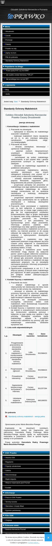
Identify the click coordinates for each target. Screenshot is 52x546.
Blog (7, 90)
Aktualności (9, 31)
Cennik (8, 36)
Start (16, 102)
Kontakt (8, 488)
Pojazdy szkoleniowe (13, 466)
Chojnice (8, 520)
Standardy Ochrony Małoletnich (17, 61)
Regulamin (9, 462)
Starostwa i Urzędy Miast (14, 506)
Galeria (8, 471)
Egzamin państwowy (13, 510)
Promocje (8, 40)
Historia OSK (10, 458)
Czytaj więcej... (33, 543)
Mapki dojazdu (10, 479)
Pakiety (8, 44)
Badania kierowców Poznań (15, 529)
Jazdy (7, 94)
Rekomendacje (11, 475)
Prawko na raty (11, 49)
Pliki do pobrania (11, 57)
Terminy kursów (11, 502)
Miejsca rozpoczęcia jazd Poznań (17, 483)
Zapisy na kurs (10, 53)
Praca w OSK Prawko (13, 498)
